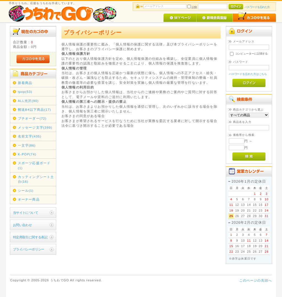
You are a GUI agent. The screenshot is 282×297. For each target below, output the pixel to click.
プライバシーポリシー (28, 249)
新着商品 (25, 83)
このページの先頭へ (255, 280)
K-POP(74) (27, 154)
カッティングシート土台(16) (36, 179)
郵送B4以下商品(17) (34, 109)
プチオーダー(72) (32, 118)
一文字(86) (27, 145)
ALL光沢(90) (28, 100)
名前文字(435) (30, 136)
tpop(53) (25, 91)
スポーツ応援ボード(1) (34, 165)
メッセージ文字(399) (35, 127)
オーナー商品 (29, 199)
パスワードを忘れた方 (257, 7)
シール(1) (26, 190)
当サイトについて (25, 212)
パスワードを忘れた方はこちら (248, 73)
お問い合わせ (22, 225)
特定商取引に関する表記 (30, 237)
